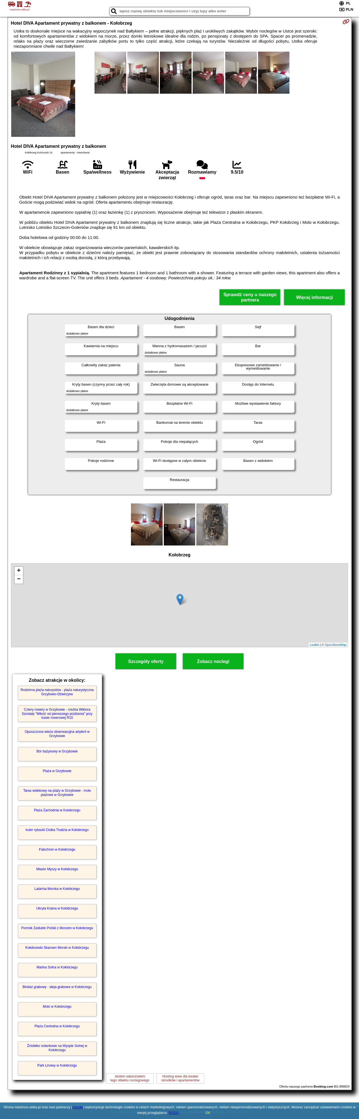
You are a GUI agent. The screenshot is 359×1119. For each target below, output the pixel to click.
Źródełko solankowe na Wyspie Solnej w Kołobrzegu (57, 1048)
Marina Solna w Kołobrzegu (57, 967)
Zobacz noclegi (213, 661)
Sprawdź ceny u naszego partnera (250, 297)
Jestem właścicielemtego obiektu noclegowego (129, 1078)
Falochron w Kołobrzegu (57, 849)
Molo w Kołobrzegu (57, 1007)
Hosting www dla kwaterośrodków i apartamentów (180, 1078)
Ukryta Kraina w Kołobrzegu (57, 908)
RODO (174, 1113)
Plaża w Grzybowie (57, 771)
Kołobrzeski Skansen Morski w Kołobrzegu (57, 948)
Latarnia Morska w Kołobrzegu (57, 889)
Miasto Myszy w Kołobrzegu (57, 869)
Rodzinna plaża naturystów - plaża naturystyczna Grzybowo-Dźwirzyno (57, 692)
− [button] (18, 579)
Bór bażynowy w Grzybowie (57, 751)
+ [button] (18, 571)
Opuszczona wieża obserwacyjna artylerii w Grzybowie (57, 734)
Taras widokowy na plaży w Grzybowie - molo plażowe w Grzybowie (57, 792)
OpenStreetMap (336, 644)
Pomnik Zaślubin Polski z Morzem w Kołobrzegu (57, 928)
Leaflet (314, 644)
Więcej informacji (314, 297)
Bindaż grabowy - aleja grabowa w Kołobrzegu (57, 987)
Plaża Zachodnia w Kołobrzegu (57, 810)
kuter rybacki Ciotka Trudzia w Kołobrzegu (57, 830)
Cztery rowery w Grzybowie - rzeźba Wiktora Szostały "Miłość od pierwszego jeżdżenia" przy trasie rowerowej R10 (57, 714)
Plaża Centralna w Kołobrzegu (57, 1026)
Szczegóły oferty (146, 661)
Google (77, 1107)
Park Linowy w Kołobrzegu (57, 1065)
